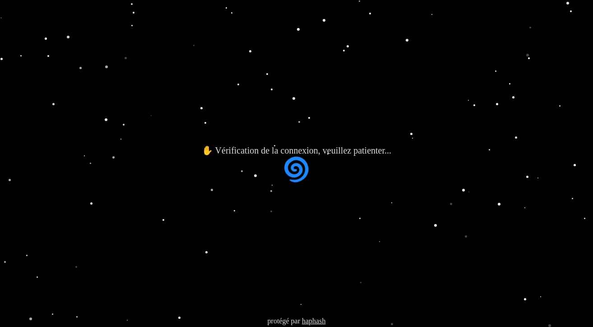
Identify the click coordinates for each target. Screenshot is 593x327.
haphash (313, 321)
